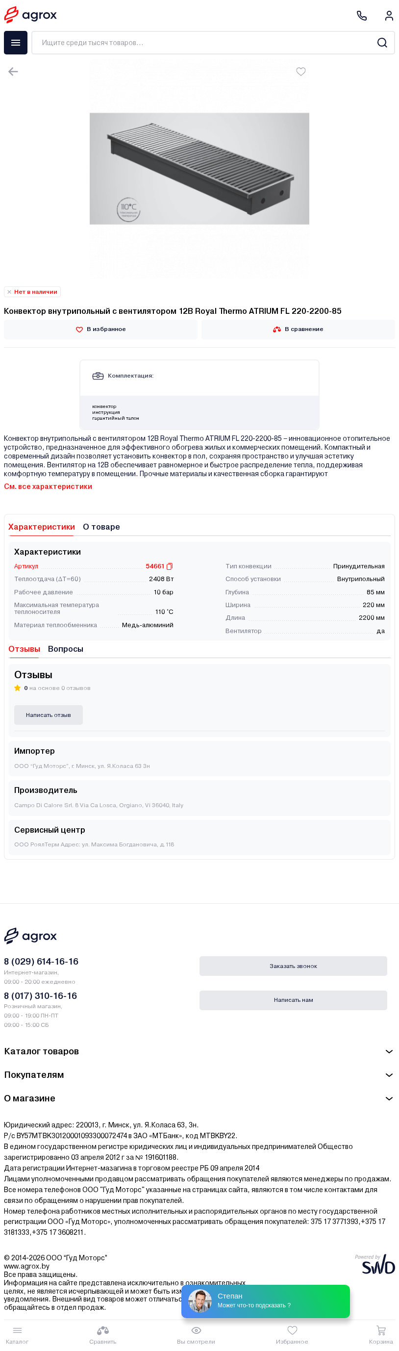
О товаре (101, 527)
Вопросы (65, 649)
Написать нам (293, 999)
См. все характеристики (48, 486)
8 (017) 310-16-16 (40, 996)
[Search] (382, 42)
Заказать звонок (293, 966)
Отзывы (24, 649)
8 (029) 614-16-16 (41, 961)
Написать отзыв (48, 715)
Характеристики (41, 527)
